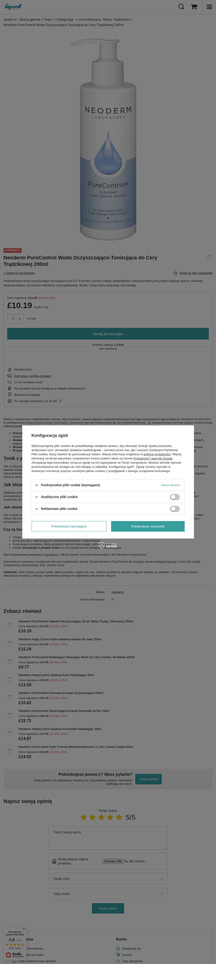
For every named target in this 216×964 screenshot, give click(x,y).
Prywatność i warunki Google (153, 458)
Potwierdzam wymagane (69, 526)
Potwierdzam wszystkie (148, 526)
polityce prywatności (157, 454)
